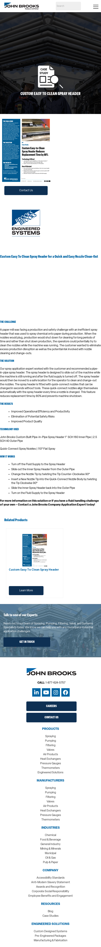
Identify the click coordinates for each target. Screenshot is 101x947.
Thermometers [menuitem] (50, 768)
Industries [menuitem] (50, 828)
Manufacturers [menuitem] (50, 780)
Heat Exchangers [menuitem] (50, 759)
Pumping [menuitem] (50, 741)
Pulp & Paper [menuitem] (50, 862)
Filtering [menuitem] (50, 745)
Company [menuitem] (50, 870)
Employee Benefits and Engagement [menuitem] (50, 896)
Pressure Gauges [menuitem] (50, 763)
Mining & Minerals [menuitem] (50, 848)
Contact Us (26, 190)
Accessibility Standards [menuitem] (51, 878)
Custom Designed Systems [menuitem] (50, 931)
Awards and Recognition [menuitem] (50, 887)
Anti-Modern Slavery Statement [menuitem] (50, 882)
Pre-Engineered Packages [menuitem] (50, 936)
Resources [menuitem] (50, 904)
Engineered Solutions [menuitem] (50, 772)
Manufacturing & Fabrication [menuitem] (50, 940)
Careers (51, 706)
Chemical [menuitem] (50, 835)
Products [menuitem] (50, 729)
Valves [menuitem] (50, 750)
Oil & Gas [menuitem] (50, 858)
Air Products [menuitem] (50, 754)
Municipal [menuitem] (50, 853)
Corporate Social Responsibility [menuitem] (50, 891)
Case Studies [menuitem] (50, 916)
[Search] (68, 6)
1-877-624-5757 (55, 682)
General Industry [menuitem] (50, 844)
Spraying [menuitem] (50, 736)
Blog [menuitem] (50, 911)
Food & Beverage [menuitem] (50, 839)
